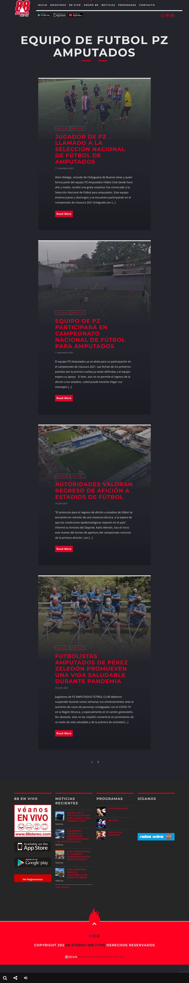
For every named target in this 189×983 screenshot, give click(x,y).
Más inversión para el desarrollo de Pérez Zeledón (77, 873)
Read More (63, 214)
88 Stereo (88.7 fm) (85, 945)
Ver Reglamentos (33, 879)
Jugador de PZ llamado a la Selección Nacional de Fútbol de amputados (90, 149)
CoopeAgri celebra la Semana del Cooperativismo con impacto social (72, 836)
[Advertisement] (156, 866)
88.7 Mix (113, 820)
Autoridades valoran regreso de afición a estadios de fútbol (94, 490)
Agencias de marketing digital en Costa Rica (101, 957)
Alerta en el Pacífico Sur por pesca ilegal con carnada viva (78, 817)
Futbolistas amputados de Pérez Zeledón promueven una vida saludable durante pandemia (91, 669)
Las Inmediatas (118, 808)
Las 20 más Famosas (115, 833)
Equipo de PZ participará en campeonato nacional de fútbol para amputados (90, 333)
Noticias (62, 128)
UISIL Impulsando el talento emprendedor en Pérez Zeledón (78, 855)
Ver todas (62, 887)
